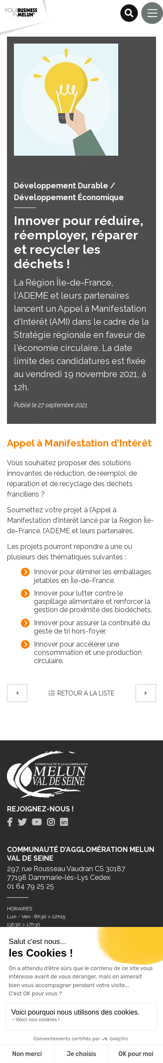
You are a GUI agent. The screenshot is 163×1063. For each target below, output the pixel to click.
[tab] (10, 822)
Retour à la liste (81, 693)
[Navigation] (152, 13)
